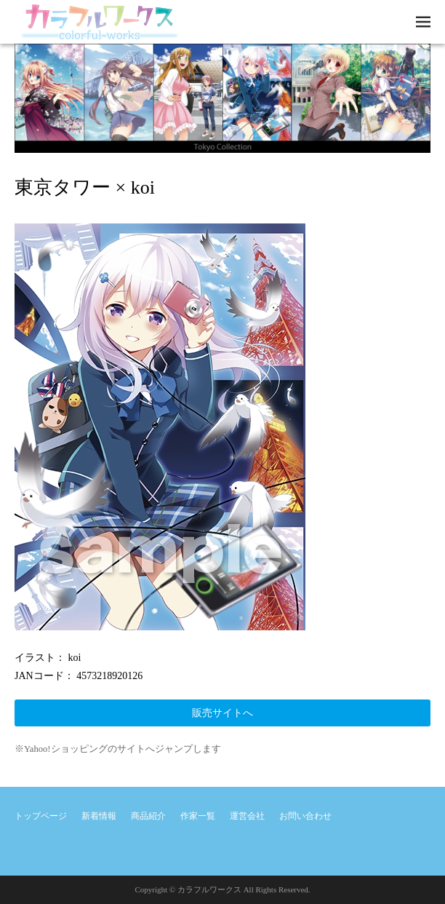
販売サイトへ (222, 712)
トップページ (41, 816)
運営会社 (247, 816)
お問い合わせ (305, 816)
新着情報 (98, 816)
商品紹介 (148, 816)
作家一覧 (197, 816)
